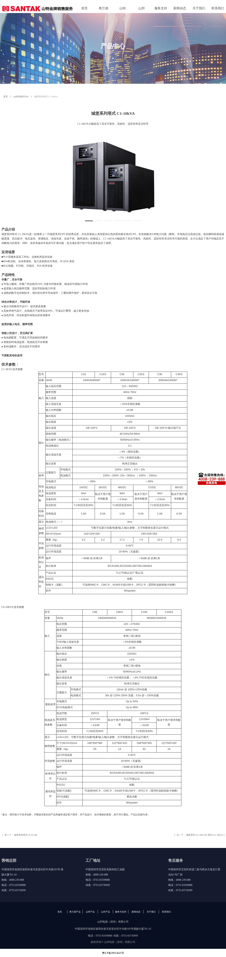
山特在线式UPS (21, 96)
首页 (5, 96)
